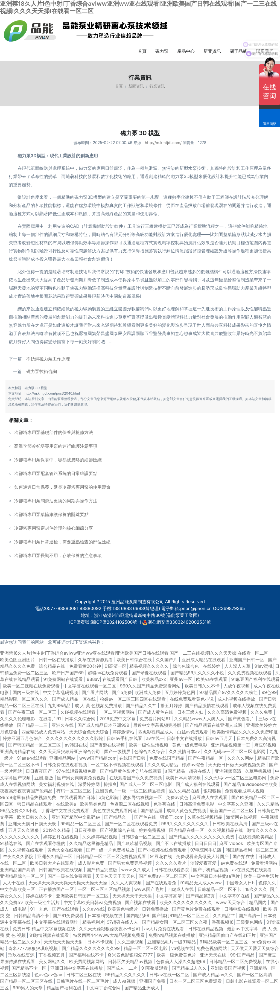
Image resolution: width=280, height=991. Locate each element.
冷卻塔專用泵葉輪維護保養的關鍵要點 (51, 514)
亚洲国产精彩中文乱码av (76, 817)
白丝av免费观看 (193, 731)
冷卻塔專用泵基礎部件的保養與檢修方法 (53, 432)
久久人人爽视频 (127, 882)
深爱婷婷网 (89, 784)
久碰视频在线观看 (78, 712)
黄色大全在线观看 (65, 850)
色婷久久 (267, 882)
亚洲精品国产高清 (18, 869)
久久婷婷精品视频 (100, 837)
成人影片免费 (92, 863)
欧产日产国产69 (68, 672)
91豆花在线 (161, 856)
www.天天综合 (231, 902)
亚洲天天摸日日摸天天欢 (33, 823)
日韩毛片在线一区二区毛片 (83, 981)
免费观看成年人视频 (245, 791)
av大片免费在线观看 (164, 928)
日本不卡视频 (101, 942)
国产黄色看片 (242, 718)
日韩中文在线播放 (185, 738)
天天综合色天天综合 (89, 731)
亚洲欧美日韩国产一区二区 (83, 896)
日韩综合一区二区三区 (143, 837)
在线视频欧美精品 (256, 837)
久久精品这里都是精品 (91, 843)
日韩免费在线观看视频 (65, 764)
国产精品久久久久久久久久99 (91, 948)
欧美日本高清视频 (184, 777)
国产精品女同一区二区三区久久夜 (175, 922)
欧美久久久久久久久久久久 (186, 902)
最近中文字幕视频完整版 (158, 725)
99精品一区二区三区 (81, 823)
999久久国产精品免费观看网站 (151, 686)
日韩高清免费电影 (197, 804)
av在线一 (155, 738)
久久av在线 (93, 909)
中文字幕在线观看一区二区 (90, 686)
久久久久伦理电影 (18, 718)
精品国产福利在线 (64, 987)
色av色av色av (48, 974)
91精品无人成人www (201, 882)
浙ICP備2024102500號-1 (116, 622)
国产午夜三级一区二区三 (33, 712)
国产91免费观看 (69, 915)
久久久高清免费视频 (227, 712)
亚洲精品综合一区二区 (22, 876)
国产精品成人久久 (190, 968)
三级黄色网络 (250, 922)
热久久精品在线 (185, 791)
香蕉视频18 (223, 922)
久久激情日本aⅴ (185, 751)
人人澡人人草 (238, 666)
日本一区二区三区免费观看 (196, 981)
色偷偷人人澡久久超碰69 (181, 961)
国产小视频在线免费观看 (163, 850)
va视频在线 (182, 948)
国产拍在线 (244, 856)
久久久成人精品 (163, 764)
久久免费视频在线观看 (250, 672)
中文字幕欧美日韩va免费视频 (93, 902)
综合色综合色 (186, 666)
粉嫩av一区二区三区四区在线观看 (133, 699)
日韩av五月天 (220, 738)
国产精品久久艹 (142, 705)
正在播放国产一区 (57, 889)
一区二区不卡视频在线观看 (118, 764)
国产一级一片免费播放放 (111, 850)
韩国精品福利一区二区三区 (252, 850)
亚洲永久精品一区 (55, 856)
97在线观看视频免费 (76, 771)
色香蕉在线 (165, 804)
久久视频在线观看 (26, 850)
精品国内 (258, 902)
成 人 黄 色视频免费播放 (99, 705)
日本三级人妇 (191, 712)
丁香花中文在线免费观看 (66, 810)
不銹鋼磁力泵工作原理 (48, 359)
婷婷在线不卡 (39, 896)
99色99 (269, 692)
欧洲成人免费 (148, 692)
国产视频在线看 (141, 902)
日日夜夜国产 (39, 771)
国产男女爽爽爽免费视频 (82, 777)
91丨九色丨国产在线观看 (55, 909)
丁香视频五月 (52, 955)
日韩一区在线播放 (57, 659)
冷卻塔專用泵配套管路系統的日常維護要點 (55, 473)
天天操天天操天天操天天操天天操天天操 (68, 882)
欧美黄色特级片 (123, 909)
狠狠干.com (172, 817)
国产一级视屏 (118, 751)
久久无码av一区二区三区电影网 (235, 751)
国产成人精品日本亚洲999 (103, 725)
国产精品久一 (118, 817)
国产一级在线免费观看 (70, 876)
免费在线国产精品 (167, 758)
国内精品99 (137, 915)
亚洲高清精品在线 (18, 751)
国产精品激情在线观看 (207, 705)
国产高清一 (250, 915)
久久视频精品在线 (226, 830)
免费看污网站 (265, 863)
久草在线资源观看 (96, 659)
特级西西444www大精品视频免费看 (109, 935)
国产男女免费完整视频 (130, 863)
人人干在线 (14, 882)
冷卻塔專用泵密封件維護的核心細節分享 (53, 528)
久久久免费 (262, 712)
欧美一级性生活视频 (149, 745)
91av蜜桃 (263, 666)
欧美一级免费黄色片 (177, 955)
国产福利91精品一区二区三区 (181, 915)
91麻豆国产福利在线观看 (255, 679)
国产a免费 (122, 692)
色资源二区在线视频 (130, 804)
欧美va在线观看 (212, 679)
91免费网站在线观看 (63, 679)
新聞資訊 (212, 51)
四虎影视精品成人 (156, 731)
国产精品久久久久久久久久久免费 (202, 837)
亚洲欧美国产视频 (229, 968)
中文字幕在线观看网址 (57, 922)
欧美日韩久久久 (33, 817)
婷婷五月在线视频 (61, 837)
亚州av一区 (181, 679)
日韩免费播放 (156, 909)
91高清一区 (116, 666)
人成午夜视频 (237, 686)
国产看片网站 (95, 692)
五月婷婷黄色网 (181, 692)
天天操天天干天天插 (132, 896)
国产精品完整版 (103, 869)
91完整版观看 (155, 968)
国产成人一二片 (123, 968)
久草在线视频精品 (205, 817)
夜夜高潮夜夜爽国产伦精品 (27, 791)
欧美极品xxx (154, 679)
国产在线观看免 (162, 882)
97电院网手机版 (206, 850)
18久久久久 (256, 889)
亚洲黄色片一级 (111, 791)
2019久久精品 (57, 830)
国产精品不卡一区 (29, 968)
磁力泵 (161, 51)
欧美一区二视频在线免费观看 (32, 686)
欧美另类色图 (93, 804)
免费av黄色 (177, 797)
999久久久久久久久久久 (185, 823)
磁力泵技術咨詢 (41, 371)
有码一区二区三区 (74, 791)
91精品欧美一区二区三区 (224, 942)
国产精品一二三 (33, 725)
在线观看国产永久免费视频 (136, 777)
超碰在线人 (200, 771)
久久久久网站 (241, 758)
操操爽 (110, 784)
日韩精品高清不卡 (32, 915)
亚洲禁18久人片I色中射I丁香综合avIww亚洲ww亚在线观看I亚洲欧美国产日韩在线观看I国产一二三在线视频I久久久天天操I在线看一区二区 (134, 653)
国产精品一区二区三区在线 (27, 981)
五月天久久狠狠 (24, 830)
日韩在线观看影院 (172, 869)
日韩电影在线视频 (242, 909)
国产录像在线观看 (150, 672)
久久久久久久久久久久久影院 (75, 738)
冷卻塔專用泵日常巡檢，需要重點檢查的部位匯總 (62, 541)
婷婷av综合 (193, 764)
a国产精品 (175, 771)
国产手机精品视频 (211, 869)
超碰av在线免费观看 (108, 672)
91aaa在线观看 (31, 758)
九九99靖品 (60, 705)
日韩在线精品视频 (206, 928)
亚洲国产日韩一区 (247, 659)
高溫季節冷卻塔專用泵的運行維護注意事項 (55, 446)
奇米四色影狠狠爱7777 (130, 955)
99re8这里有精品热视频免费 (28, 797)
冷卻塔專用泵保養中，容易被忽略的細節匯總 (58, 459)
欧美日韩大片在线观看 (52, 863)
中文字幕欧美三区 (18, 889)
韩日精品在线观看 (35, 804)
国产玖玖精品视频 (135, 843)
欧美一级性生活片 (261, 876)
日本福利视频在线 (106, 915)
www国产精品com (97, 758)
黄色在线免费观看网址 (115, 810)
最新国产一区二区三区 (232, 810)
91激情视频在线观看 (50, 935)
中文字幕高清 (169, 896)
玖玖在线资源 (22, 955)
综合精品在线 (52, 666)
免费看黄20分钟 (85, 666)
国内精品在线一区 (187, 830)
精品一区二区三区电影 (146, 948)
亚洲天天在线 (214, 955)
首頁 (142, 51)
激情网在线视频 (242, 817)
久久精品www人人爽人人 (200, 718)
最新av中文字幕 (243, 928)
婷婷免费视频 (153, 830)
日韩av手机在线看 (125, 738)
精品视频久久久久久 (149, 666)
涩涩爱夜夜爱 (204, 863)
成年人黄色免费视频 (187, 810)
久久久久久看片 (172, 863)
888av (93, 679)
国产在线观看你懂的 (46, 843)
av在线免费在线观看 (252, 869)
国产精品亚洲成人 (142, 987)
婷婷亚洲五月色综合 (23, 738)
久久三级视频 (131, 942)
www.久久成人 (136, 869)
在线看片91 (50, 718)
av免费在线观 (234, 863)
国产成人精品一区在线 (74, 699)
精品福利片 (93, 922)
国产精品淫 (152, 810)
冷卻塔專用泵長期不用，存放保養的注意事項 (58, 555)
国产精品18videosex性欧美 (250, 784)
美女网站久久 (52, 961)
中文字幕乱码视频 (61, 692)
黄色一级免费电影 (190, 745)
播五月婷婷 (171, 705)
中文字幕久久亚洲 (236, 804)
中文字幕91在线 (235, 896)
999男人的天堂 (28, 987)
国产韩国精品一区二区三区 (35, 745)
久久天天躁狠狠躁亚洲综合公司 (70, 751)
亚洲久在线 (63, 725)
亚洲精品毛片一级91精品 (172, 942)
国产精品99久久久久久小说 (197, 672)
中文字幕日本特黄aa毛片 (216, 876)
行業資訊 (157, 86)
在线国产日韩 (133, 758)
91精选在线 (11, 843)
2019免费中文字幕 (118, 718)
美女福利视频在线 (57, 784)
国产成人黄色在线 (156, 712)
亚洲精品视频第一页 (231, 745)
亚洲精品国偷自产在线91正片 (228, 935)
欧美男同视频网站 (87, 961)
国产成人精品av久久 (213, 974)
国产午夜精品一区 (206, 758)
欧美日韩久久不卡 (203, 686)
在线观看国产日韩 (120, 679)
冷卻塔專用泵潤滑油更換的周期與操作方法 (55, 500)
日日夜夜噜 (85, 830)
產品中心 (186, 51)
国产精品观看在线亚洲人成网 (214, 725)
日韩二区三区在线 (84, 974)
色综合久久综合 (150, 751)
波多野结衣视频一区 (143, 797)
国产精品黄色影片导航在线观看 (131, 771)
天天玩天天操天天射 (64, 942)
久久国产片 (167, 659)
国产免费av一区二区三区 (163, 876)
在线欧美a (66, 804)
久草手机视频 (259, 771)
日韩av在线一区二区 (169, 974)
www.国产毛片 (149, 889)
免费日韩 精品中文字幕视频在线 (44, 928)
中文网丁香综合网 (104, 987)
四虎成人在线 (181, 889)
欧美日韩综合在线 (135, 659)
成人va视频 (124, 981)
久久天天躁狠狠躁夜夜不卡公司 (110, 928)
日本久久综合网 (81, 718)
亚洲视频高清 (229, 771)
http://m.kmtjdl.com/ (163, 142)
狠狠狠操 (212, 791)
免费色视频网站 (212, 948)
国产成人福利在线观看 (198, 784)
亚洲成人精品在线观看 (204, 659)
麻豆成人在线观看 (210, 797)
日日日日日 (206, 843)
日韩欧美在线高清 (230, 823)
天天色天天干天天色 (115, 876)
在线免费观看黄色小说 (192, 699)
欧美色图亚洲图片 (18, 659)
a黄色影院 (109, 797)
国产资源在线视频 (108, 745)
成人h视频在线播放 (236, 699)
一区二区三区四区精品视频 (105, 889)
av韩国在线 (76, 745)
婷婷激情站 (124, 731)
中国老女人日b (241, 882)
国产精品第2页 (201, 896)
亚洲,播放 (44, 777)
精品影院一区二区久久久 (24, 699)
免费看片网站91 (155, 718)
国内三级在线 (26, 692)
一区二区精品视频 (148, 791)
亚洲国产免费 (153, 981)
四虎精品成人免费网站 (43, 731)
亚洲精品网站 (63, 758)
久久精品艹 (224, 915)
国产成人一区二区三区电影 (146, 784)
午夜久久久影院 (19, 856)
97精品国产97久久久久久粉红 (229, 692)
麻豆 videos (231, 843)
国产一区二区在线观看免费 (132, 823)
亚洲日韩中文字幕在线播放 (77, 968)
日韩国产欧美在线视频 (61, 869)
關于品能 (238, 51)
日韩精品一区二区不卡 (220, 889)
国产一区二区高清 (255, 974)
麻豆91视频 (266, 745)
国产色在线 (146, 817)
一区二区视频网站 (117, 712)
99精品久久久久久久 (126, 974)
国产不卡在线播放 (174, 843)
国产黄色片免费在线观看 (196, 909)
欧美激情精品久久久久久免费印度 (245, 731)
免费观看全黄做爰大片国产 (203, 856)
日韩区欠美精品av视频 (130, 961)
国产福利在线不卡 (87, 955)
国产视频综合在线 (118, 830)
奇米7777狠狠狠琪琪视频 (33, 948)
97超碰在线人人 (123, 922)
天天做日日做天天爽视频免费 (237, 764)
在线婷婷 (212, 666)
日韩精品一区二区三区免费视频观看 (111, 856)
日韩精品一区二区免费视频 (236, 961)
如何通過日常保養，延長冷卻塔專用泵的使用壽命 (62, 487)
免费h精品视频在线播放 (172, 935)
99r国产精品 (243, 955)
